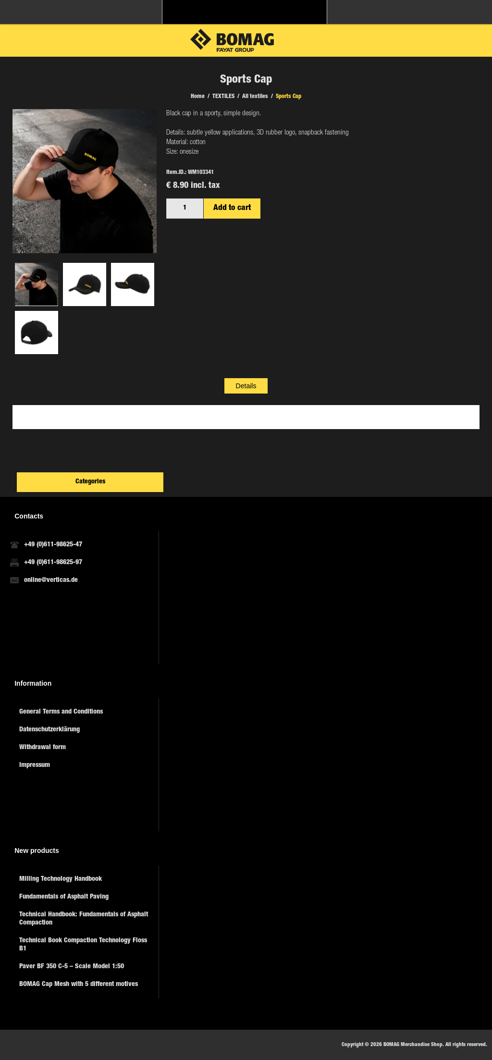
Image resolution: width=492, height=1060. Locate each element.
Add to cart (232, 208)
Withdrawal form (42, 747)
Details (246, 386)
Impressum (34, 765)
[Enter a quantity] (185, 208)
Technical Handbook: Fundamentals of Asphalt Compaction (83, 919)
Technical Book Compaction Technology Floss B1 (83, 944)
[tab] (246, 386)
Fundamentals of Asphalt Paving (64, 897)
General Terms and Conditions (61, 712)
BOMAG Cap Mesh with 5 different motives (78, 984)
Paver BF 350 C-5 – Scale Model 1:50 (71, 966)
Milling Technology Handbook (60, 879)
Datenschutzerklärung (49, 730)
